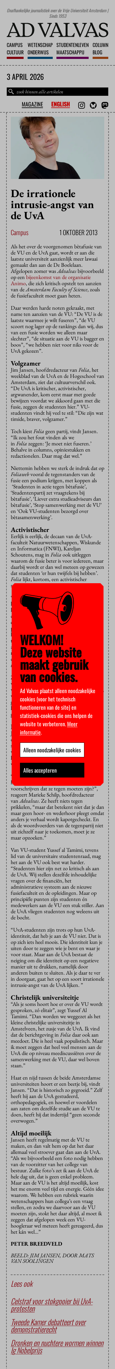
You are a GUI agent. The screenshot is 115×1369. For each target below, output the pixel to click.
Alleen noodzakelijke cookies (52, 750)
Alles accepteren (40, 770)
